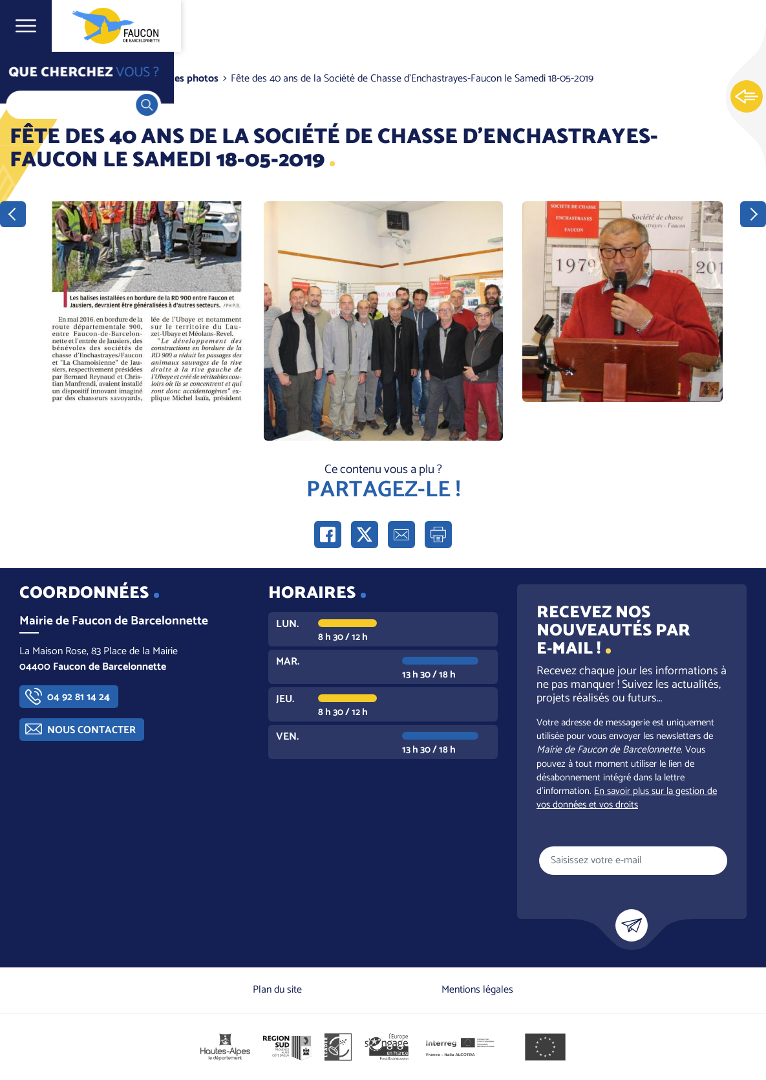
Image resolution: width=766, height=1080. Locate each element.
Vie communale (100, 78)
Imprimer (438, 534)
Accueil (36, 78)
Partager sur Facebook (327, 534)
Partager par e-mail (401, 534)
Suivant (753, 214)
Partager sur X (364, 534)
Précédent (13, 214)
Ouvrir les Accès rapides (746, 97)
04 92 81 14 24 (78, 697)
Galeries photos (183, 78)
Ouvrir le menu (26, 26)
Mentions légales (477, 989)
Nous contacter (91, 730)
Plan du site (277, 989)
